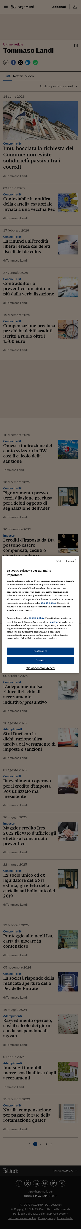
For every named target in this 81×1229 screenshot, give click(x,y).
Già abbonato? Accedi (40, 668)
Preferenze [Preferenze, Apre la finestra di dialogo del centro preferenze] (41, 651)
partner (54, 622)
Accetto (41, 660)
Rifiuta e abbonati (65, 561)
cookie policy (48, 603)
